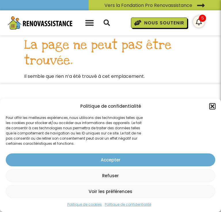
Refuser (110, 176)
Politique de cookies (84, 204)
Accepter (111, 160)
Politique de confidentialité (128, 204)
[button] (212, 106)
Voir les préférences (110, 191)
